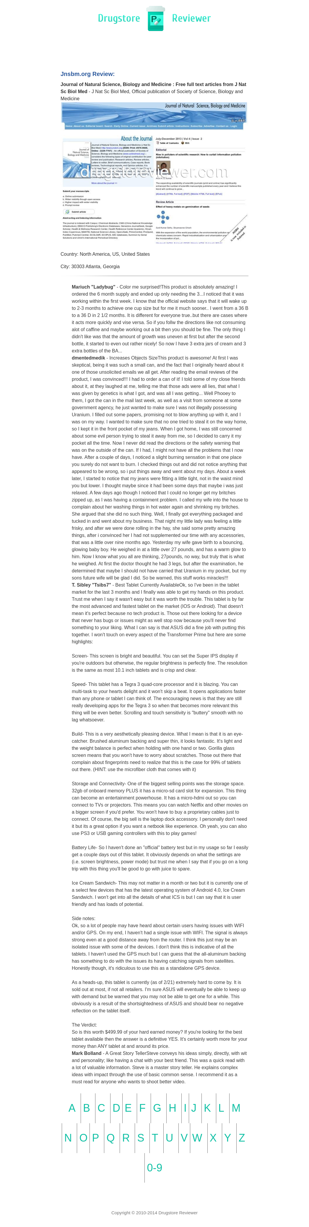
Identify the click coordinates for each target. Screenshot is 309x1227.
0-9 (154, 1168)
